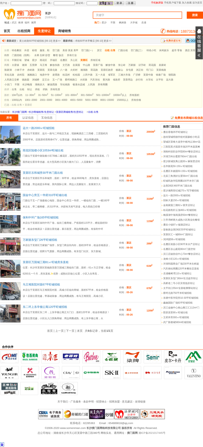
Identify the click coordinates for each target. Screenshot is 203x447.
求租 (37, 89)
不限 (112, 22)
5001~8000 (91, 100)
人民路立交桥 (11, 79)
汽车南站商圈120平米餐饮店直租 (181, 268)
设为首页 (197, 2)
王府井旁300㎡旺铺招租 (176, 317)
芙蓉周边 (128, 79)
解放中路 (110, 65)
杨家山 (119, 69)
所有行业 (72, 55)
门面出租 (123, 50)
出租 (21, 89)
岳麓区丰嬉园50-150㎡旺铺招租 (180, 171)
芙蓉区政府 (107, 69)
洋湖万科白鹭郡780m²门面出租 (180, 156)
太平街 (159, 79)
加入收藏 (187, 2)
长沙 (48, 13)
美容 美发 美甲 (71, 50)
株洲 (20, 22)
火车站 (149, 79)
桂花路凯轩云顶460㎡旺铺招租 (180, 210)
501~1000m (103, 95)
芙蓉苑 (41, 69)
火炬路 (83, 79)
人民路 (91, 84)
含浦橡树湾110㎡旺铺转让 (177, 273)
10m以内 (17, 95)
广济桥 (136, 74)
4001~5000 (76, 100)
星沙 (104, 22)
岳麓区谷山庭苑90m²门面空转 (179, 249)
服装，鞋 (45, 50)
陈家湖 (8, 69)
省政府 (116, 79)
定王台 (46, 79)
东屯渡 (129, 69)
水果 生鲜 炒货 (42, 55)
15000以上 (122, 100)
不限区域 (17, 60)
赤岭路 (31, 69)
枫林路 (122, 22)
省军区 (111, 74)
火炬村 (74, 69)
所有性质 (55, 89)
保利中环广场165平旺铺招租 (41, 217)
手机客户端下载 (172, 2)
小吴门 (8, 84)
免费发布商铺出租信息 (189, 117)
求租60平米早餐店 (85, 40)
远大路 (169, 79)
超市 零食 (177, 50)
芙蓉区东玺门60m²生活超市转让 (180, 278)
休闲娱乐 (164, 50)
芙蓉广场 (98, 65)
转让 (29, 89)
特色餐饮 (17, 50)
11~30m (30, 95)
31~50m (43, 95)
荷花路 (94, 69)
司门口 (149, 69)
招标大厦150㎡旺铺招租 (176, 200)
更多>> (57, 40)
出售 (14, 89)
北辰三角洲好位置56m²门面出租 (180, 176)
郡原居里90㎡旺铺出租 (175, 312)
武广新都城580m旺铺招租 (177, 322)
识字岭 (142, 65)
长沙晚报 (27, 84)
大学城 (133, 22)
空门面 (56, 50)
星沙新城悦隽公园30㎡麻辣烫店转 (181, 161)
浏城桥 (35, 79)
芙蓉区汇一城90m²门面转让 (178, 234)
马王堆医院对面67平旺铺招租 (41, 284)
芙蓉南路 (161, 69)
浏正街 (139, 69)
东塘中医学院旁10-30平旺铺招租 (181, 297)
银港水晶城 (79, 84)
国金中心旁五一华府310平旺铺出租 (45, 195)
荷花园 (152, 65)
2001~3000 (46, 100)
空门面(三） (137, 50)
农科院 (20, 74)
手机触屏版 (157, 2)
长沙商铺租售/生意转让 (41, 112)
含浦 (143, 22)
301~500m (87, 95)
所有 (9, 117)
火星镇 (15, 65)
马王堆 (43, 65)
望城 (26, 60)
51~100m (56, 95)
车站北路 (9, 74)
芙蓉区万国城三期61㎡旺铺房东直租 (46, 262)
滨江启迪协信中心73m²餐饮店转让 (181, 254)
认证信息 (28, 117)
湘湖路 (84, 69)
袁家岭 (162, 65)
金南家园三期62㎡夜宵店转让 (179, 205)
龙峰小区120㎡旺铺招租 (176, 258)
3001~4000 (61, 100)
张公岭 (121, 65)
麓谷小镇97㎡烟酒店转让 (176, 224)
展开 (199, 42)
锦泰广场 (161, 74)
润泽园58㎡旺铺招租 (174, 239)
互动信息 (47, 117)
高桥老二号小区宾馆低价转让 (179, 283)
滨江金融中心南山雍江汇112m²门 (181, 307)
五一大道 (100, 74)
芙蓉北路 (52, 69)
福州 (27, 22)
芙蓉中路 (148, 74)
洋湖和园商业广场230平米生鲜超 (181, 263)
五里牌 (33, 65)
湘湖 (24, 65)
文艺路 (66, 65)
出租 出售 (93, 112)
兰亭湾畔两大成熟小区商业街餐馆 (181, 219)
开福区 (53, 60)
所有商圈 (103, 84)
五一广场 (57, 79)
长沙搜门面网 (19, 112)
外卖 (26, 50)
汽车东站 (95, 79)
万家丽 (132, 65)
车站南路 (65, 84)
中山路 (86, 65)
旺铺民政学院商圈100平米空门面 (181, 180)
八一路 (63, 69)
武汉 (14, 22)
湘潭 (33, 22)
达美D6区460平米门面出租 (177, 185)
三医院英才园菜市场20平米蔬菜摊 (181, 146)
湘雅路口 (32, 74)
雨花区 (43, 60)
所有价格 (136, 100)
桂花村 (66, 74)
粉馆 (34, 50)
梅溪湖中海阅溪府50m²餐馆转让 (180, 215)
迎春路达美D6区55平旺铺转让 (179, 229)
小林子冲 (19, 69)
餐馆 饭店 (58, 55)
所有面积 (134, 95)
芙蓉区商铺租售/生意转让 (69, 112)
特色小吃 (151, 50)
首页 (7, 31)
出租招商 (23, 31)
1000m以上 (119, 95)
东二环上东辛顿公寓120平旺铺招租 (45, 306)
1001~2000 (31, 100)
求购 (45, 89)
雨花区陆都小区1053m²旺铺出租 (43, 150)
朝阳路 (172, 74)
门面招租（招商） (21, 55)
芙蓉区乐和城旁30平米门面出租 (43, 172)
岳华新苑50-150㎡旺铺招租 (178, 166)
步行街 (139, 79)
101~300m (71, 95)
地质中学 (45, 74)
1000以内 (17, 100)
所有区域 (95, 60)
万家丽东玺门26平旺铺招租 (40, 239)
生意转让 (44, 31)
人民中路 (88, 74)
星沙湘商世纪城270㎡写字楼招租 (181, 190)
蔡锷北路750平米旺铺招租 (177, 293)
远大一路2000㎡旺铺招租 (39, 128)
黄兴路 (106, 79)
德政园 (25, 79)
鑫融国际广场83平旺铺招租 (178, 302)
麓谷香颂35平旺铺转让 (175, 132)
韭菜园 (76, 65)
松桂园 (76, 74)
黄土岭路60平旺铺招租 (31, 40)
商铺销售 (64, 31)
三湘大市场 (124, 74)
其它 (99, 50)
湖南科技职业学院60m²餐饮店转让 (181, 151)
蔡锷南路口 (71, 79)
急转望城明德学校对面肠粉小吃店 (181, 137)
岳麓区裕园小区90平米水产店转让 (181, 244)
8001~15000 (107, 100)
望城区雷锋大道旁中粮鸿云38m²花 (181, 141)
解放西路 (52, 84)
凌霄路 (56, 74)
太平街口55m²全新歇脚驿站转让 (180, 288)
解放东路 (55, 65)
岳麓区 (63, 60)
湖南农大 (40, 84)
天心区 (74, 60)
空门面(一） (87, 50)
